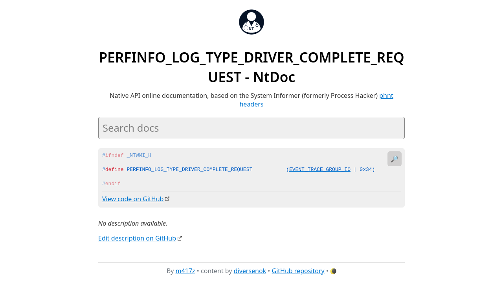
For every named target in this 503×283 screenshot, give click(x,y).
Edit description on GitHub (137, 237)
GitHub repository (298, 270)
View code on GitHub (132, 199)
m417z (185, 270)
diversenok (250, 270)
